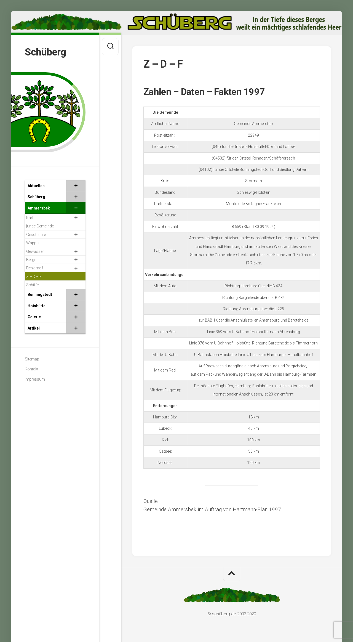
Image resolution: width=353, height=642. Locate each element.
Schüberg (45, 52)
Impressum (35, 379)
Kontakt (31, 369)
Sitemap (32, 359)
